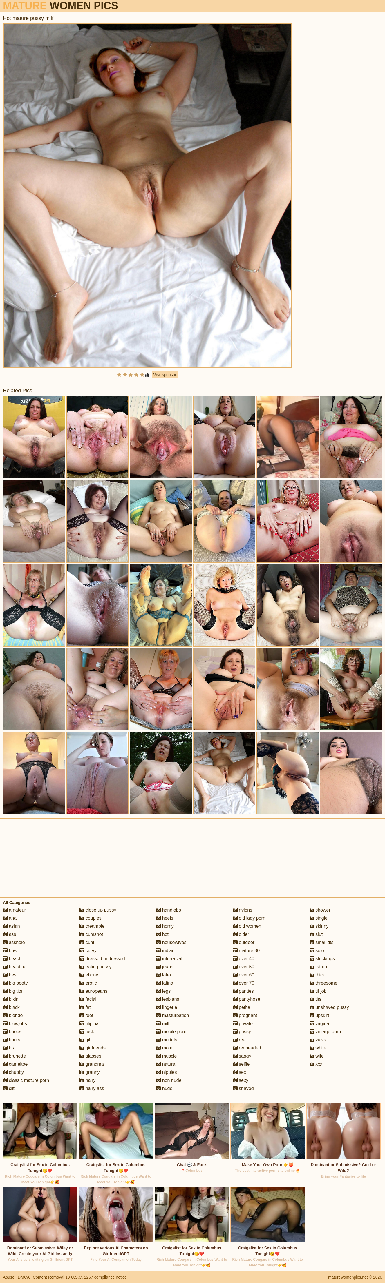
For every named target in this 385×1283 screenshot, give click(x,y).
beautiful (14, 966)
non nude (168, 1080)
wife (317, 1056)
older (241, 934)
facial (87, 999)
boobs (12, 1031)
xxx (316, 1064)
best (10, 974)
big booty (15, 983)
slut (316, 934)
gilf (85, 1039)
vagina (319, 1023)
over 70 (243, 983)
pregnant (245, 1015)
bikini (11, 999)
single (319, 918)
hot (162, 934)
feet (86, 1015)
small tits (322, 942)
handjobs (168, 909)
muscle (166, 1056)
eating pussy (95, 966)
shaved (243, 1088)
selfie (241, 1064)
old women (247, 926)
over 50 (243, 966)
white (318, 1047)
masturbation (172, 1015)
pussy (242, 1031)
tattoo (318, 966)
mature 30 (246, 950)
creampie (91, 926)
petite (241, 1007)
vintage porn (325, 1031)
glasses (90, 1056)
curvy (88, 950)
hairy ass (91, 1088)
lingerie (166, 1007)
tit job (318, 991)
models (166, 1039)
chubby (13, 1072)
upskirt (319, 1015)
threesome (323, 983)
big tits (12, 991)
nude (164, 1088)
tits (315, 999)
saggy (242, 1056)
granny (89, 1072)
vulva (318, 1039)
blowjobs (15, 1023)
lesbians (167, 999)
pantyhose (246, 999)
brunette (14, 1056)
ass (9, 934)
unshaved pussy (329, 1007)
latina (164, 983)
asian (11, 926)
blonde (13, 1015)
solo (317, 950)
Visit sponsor (164, 374)
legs (163, 991)
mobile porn (171, 1031)
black (11, 1007)
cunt (86, 942)
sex (239, 1072)
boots (11, 1039)
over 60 (243, 974)
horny (164, 926)
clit (9, 1088)
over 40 (243, 958)
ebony (88, 974)
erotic (88, 983)
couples (90, 918)
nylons (242, 909)
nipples (166, 1072)
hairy (87, 1080)
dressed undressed (102, 958)
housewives (171, 942)
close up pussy (97, 909)
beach (12, 958)
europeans (93, 991)
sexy (240, 1080)
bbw (10, 950)
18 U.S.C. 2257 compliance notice (96, 1277)
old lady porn (249, 918)
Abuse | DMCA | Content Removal (33, 1277)
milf (162, 1023)
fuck (86, 1031)
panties (243, 991)
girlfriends (92, 1047)
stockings (322, 958)
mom (164, 1047)
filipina (89, 1023)
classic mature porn (26, 1080)
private (243, 1023)
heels (164, 918)
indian (165, 950)
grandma (91, 1064)
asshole (14, 942)
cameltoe (15, 1064)
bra (9, 1047)
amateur (14, 909)
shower (320, 909)
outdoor (244, 942)
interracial (169, 958)
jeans (164, 966)
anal (10, 918)
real (240, 1039)
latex (164, 974)
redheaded (247, 1047)
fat (85, 1007)
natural (166, 1064)
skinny (319, 926)
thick (317, 974)
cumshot (91, 934)
